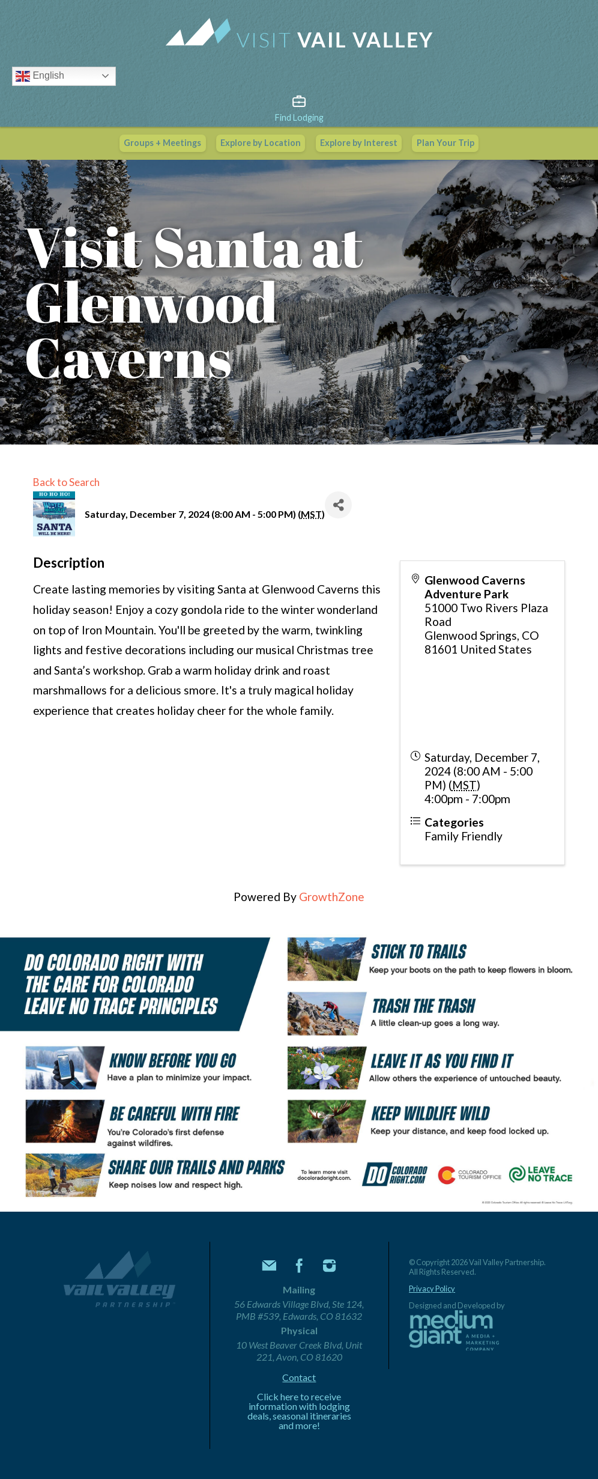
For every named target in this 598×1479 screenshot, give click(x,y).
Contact (299, 1377)
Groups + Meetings (162, 143)
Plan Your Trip (445, 143)
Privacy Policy (432, 1288)
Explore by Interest (358, 143)
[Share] (338, 504)
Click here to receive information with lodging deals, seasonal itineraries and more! (299, 1411)
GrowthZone (331, 896)
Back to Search (66, 482)
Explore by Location (260, 143)
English (40, 76)
